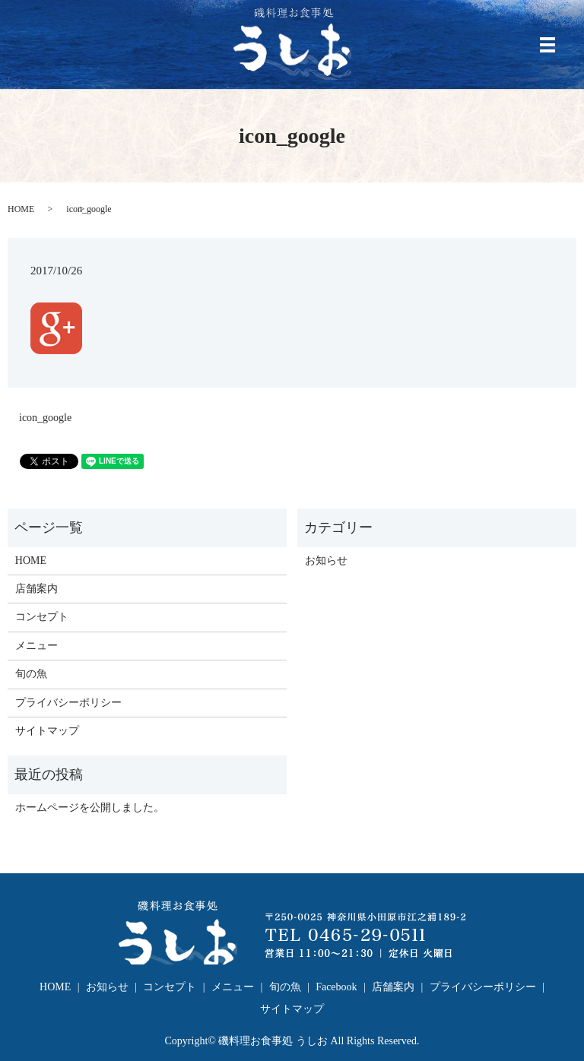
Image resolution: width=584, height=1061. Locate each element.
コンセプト (41, 616)
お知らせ (326, 560)
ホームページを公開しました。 (89, 807)
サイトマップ (47, 730)
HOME (21, 209)
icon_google (45, 417)
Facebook (336, 987)
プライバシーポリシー (68, 702)
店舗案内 (36, 588)
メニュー (36, 645)
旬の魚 (31, 673)
